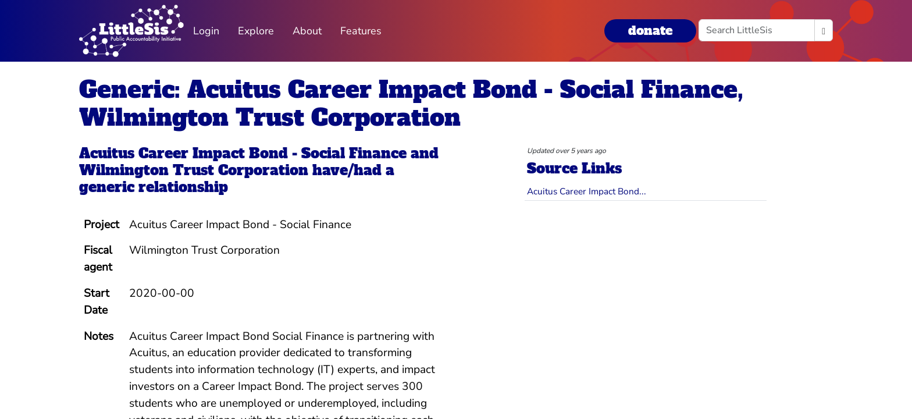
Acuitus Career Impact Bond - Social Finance (243, 153)
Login (206, 31)
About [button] (307, 31)
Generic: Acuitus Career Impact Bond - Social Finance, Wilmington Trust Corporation (411, 103)
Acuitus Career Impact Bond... (586, 191)
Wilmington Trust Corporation (193, 170)
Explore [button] (256, 31)
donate (650, 30)
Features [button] (361, 31)
